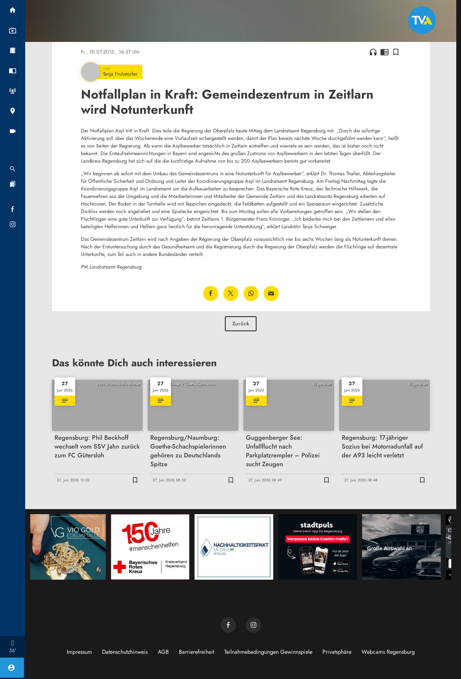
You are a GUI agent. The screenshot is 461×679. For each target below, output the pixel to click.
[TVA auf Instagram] (253, 625)
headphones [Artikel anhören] (373, 52)
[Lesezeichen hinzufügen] (396, 52)
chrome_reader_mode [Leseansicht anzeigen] (384, 52)
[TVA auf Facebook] (228, 625)
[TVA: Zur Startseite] (422, 20)
